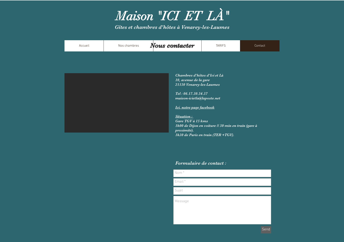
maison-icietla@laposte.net (197, 98)
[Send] (266, 229)
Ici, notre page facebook (195, 107)
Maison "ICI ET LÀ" (172, 16)
